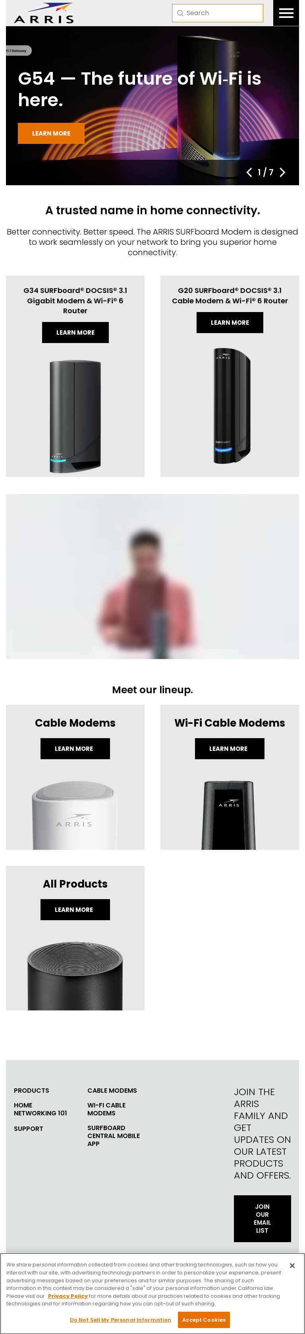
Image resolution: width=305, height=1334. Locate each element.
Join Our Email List (262, 1218)
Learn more (51, 133)
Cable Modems (112, 1091)
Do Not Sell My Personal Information (121, 1322)
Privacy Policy (68, 1299)
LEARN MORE (74, 909)
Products (31, 1091)
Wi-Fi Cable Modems (106, 1109)
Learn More (74, 749)
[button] (249, 172)
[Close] (292, 1268)
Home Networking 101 (40, 1109)
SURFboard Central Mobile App (113, 1136)
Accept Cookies (204, 1322)
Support (28, 1129)
